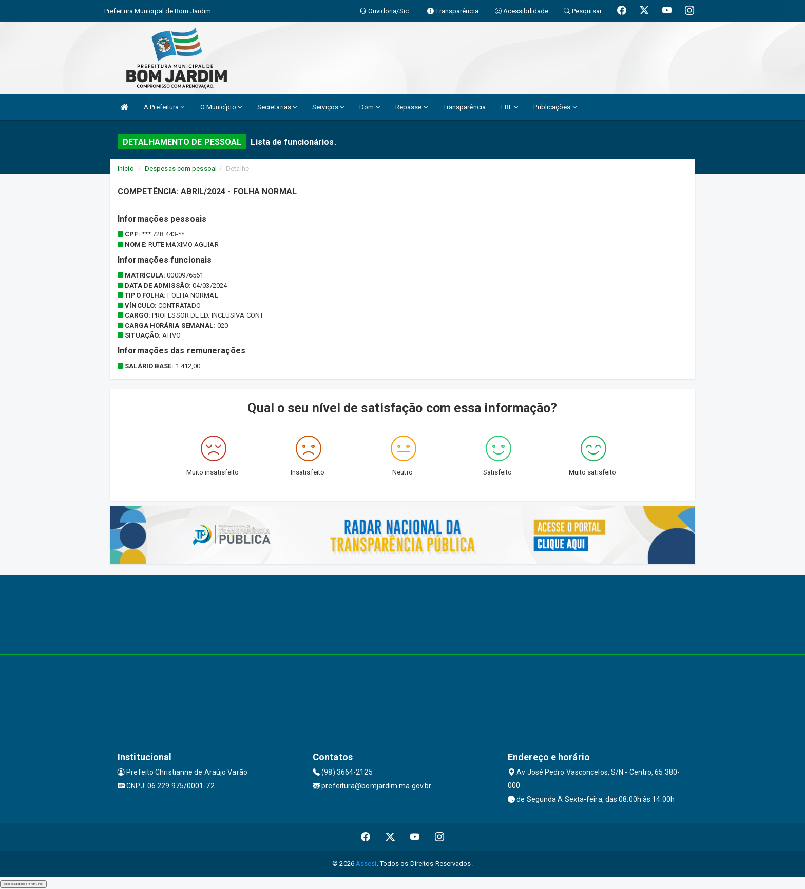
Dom (369, 107)
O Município (221, 107)
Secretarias (277, 107)
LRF (510, 107)
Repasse (411, 107)
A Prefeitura (164, 107)
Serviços (328, 107)
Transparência (464, 107)
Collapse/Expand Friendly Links (23, 883)
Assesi (366, 863)
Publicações (554, 107)
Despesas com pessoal (181, 168)
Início (126, 168)
